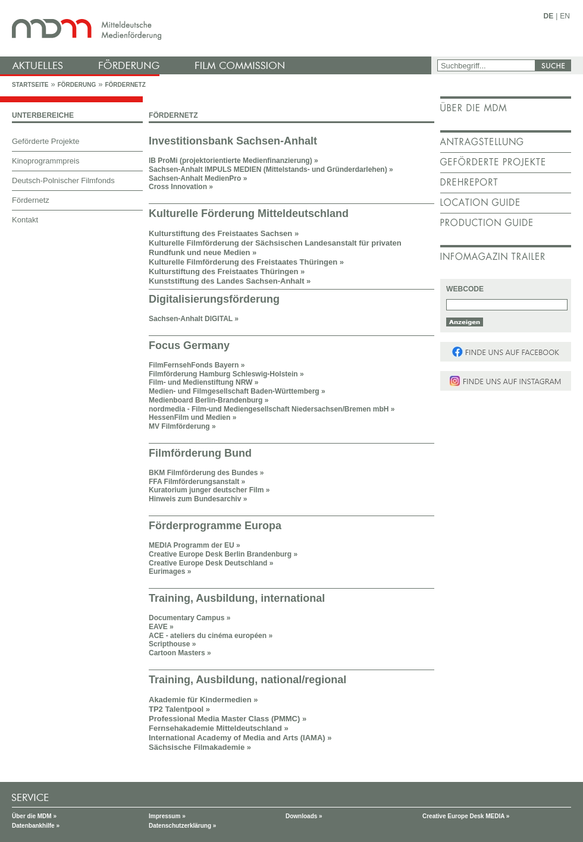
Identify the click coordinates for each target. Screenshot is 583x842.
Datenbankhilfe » (35, 825)
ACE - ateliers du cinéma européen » (210, 636)
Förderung (77, 84)
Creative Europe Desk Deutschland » (211, 563)
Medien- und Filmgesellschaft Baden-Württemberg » (237, 391)
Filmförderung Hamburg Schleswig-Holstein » (226, 374)
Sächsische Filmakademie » (200, 747)
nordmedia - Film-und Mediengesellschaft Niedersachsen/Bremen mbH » (271, 409)
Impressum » (167, 816)
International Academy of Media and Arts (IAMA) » (240, 737)
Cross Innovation (178, 187)
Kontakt (25, 219)
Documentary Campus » (189, 618)
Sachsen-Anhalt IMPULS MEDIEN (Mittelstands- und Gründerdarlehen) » (271, 169)
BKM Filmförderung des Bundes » (206, 473)
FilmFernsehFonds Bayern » (197, 365)
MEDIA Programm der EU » (194, 545)
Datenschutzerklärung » (182, 825)
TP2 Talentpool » (179, 709)
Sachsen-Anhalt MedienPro (198, 178)
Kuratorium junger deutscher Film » (209, 490)
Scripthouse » (172, 644)
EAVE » (161, 627)
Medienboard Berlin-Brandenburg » (208, 400)
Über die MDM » (34, 816)
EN (565, 16)
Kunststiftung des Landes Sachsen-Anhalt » (230, 281)
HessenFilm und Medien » (192, 417)
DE (549, 16)
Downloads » (304, 816)
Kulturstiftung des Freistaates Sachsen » (224, 233)
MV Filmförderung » (182, 426)
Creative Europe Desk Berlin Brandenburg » (223, 554)
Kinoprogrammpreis (45, 160)
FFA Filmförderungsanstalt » (197, 481)
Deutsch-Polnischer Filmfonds (63, 180)
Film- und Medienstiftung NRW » (203, 382)
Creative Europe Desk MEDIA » (465, 816)
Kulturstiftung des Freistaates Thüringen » (227, 271)
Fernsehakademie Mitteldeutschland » (219, 728)
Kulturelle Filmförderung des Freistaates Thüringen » (246, 261)
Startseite (30, 84)
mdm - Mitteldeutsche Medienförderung (217, 28)
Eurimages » (170, 571)
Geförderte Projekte (45, 141)
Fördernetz (125, 84)
